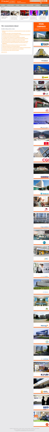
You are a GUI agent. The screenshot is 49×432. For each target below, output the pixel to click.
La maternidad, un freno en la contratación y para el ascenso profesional (15, 38)
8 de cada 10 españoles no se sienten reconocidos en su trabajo (13, 39)
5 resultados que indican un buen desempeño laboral (11, 33)
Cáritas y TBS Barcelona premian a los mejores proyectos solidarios (14, 44)
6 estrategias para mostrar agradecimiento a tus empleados (13, 48)
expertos (22, 5)
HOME (2, 7)
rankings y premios (10, 5)
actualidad (3, 5)
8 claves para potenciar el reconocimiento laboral (11, 46)
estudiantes (37, 5)
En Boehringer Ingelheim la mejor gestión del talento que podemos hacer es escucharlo (43, 18)
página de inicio (4, 52)
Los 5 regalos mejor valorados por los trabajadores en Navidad (13, 37)
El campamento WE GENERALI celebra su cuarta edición (4, 17)
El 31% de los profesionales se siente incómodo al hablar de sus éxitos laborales (16, 47)
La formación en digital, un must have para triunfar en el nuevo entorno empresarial (14, 18)
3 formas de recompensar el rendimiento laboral (10, 35)
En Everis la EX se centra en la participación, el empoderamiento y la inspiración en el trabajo (33, 18)
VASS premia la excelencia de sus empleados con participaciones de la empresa (16, 34)
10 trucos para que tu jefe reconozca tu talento (10, 50)
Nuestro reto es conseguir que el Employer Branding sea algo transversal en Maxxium (24, 18)
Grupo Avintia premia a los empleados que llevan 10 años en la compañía (15, 41)
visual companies (37, 428)
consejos (17, 5)
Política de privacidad (32, 429)
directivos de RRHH (30, 5)
